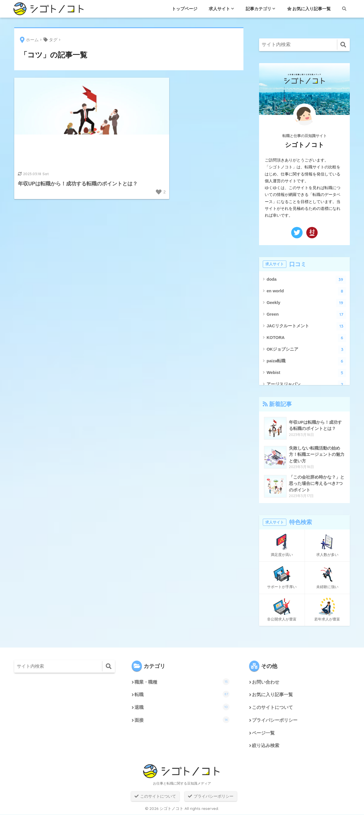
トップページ (184, 8)
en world (306, 291)
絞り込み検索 (265, 746)
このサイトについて (272, 708)
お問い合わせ (265, 682)
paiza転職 (306, 361)
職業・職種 (182, 681)
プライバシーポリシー (274, 720)
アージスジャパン (306, 384)
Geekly (306, 303)
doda (306, 280)
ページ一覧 (263, 733)
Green (306, 315)
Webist (306, 373)
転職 (182, 694)
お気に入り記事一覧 (309, 8)
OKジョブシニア (306, 350)
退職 (182, 707)
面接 (182, 720)
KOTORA (306, 338)
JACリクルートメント (306, 326)
